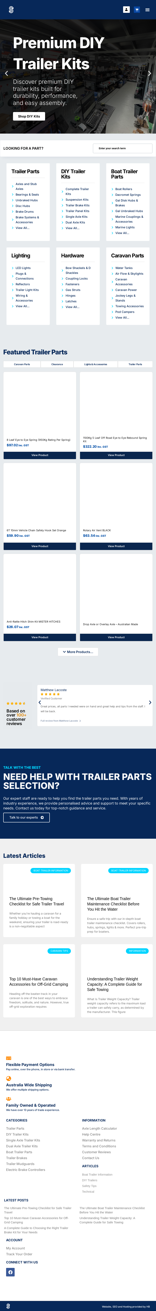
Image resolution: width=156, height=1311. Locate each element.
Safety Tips (89, 1186)
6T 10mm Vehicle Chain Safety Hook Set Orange (36, 529)
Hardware (72, 255)
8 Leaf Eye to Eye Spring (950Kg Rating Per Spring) (38, 439)
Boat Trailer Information (97, 1174)
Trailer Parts (25, 171)
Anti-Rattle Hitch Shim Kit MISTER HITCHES (33, 621)
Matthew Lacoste (54, 689)
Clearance (57, 364)
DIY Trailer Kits (73, 174)
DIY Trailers (89, 1180)
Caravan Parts (127, 255)
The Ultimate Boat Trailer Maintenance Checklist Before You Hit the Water (113, 903)
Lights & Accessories (96, 364)
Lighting (20, 255)
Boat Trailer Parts (124, 174)
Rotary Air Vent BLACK (97, 529)
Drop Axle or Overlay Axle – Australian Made (110, 623)
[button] (147, 9)
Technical (88, 1191)
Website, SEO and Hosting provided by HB (126, 1306)
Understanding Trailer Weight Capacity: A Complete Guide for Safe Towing (114, 984)
